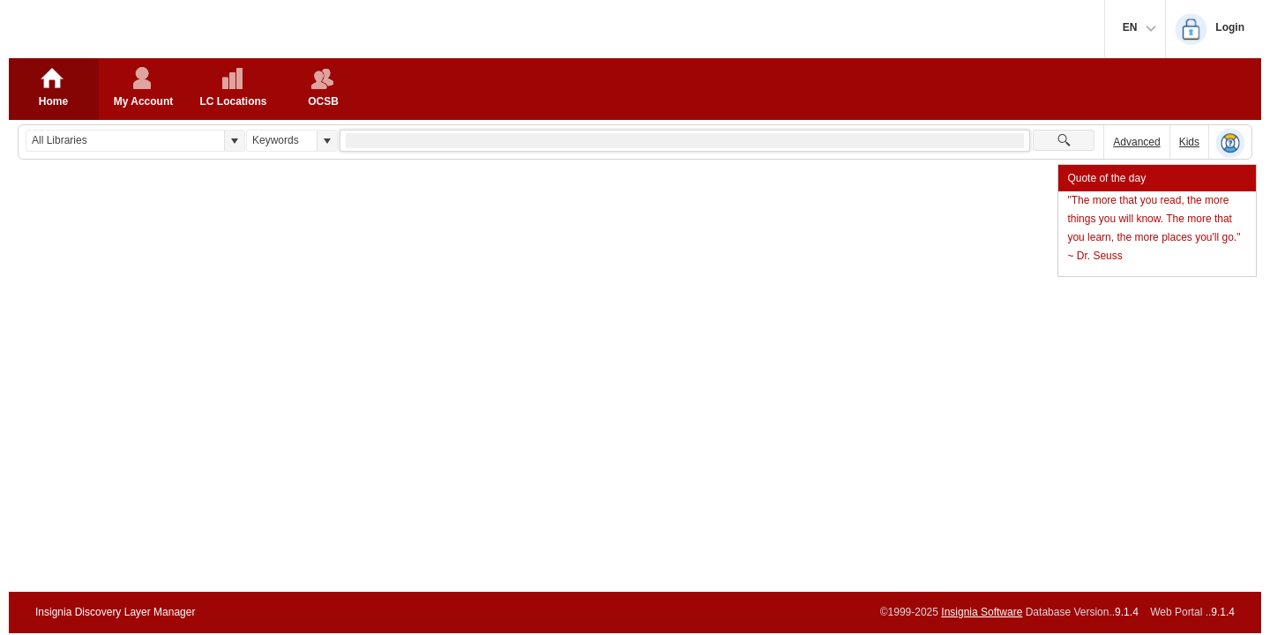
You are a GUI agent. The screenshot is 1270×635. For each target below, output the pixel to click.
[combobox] (125, 141)
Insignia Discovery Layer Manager (115, 612)
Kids (1189, 142)
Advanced (1136, 142)
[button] (234, 141)
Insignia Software (981, 612)
